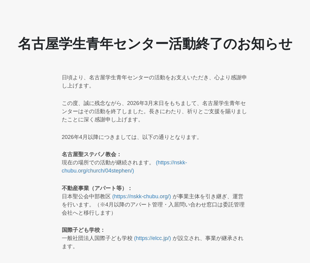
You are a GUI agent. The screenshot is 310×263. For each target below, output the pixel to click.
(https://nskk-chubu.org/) (142, 196)
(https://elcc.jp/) (153, 238)
